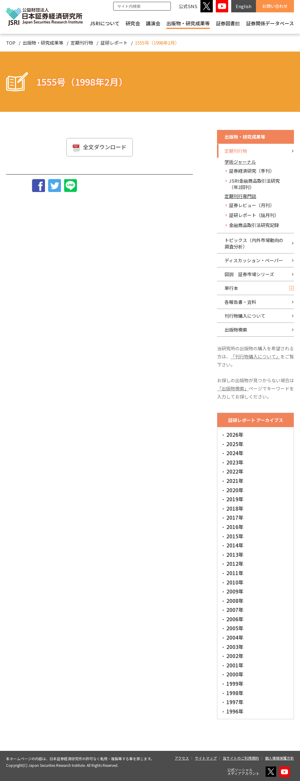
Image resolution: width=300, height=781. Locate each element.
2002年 (235, 656)
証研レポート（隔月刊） (254, 215)
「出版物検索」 (233, 388)
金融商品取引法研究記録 (254, 225)
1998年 (235, 693)
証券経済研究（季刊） (251, 171)
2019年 (235, 499)
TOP (10, 42)
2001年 (235, 665)
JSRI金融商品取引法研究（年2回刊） (254, 184)
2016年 (235, 527)
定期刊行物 (82, 42)
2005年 (235, 628)
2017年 (235, 517)
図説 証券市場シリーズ (249, 274)
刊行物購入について (245, 316)
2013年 (235, 554)
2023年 (235, 462)
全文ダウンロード (104, 147)
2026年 (235, 434)
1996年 (235, 711)
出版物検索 (236, 329)
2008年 (235, 600)
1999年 (235, 683)
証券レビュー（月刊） (251, 205)
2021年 (235, 480)
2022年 (235, 471)
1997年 (235, 702)
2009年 (235, 591)
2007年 (235, 609)
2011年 (235, 573)
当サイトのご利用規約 (241, 758)
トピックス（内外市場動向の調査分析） (254, 243)
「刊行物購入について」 (255, 356)
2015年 (235, 536)
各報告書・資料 (240, 302)
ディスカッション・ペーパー (254, 260)
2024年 (235, 453)
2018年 (235, 508)
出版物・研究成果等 (188, 23)
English (243, 6)
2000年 (235, 674)
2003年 (235, 646)
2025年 (235, 444)
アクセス (182, 758)
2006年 (235, 619)
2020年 (235, 490)
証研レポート (114, 42)
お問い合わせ (275, 6)
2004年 (235, 637)
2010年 (235, 582)
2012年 (235, 563)
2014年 (235, 545)
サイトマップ (206, 758)
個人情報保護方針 (279, 758)
